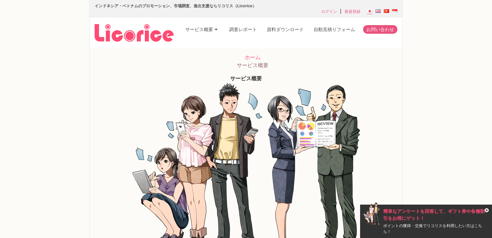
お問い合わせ (380, 29)
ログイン (329, 11)
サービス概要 (201, 29)
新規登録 (352, 11)
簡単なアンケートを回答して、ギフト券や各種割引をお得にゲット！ (434, 215)
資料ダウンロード (285, 29)
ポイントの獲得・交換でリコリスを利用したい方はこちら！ (432, 228)
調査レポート (243, 29)
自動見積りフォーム (334, 29)
